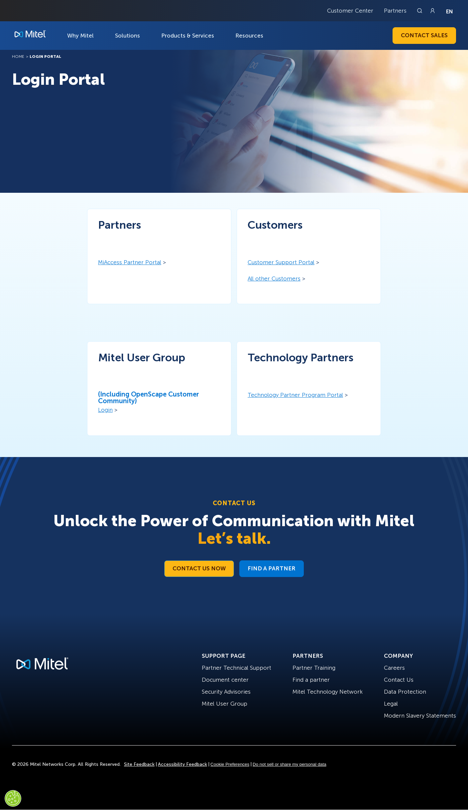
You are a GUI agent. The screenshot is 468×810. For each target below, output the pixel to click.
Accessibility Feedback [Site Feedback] (182, 764)
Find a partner (311, 679)
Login (105, 409)
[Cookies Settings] (13, 798)
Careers (394, 667)
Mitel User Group (224, 703)
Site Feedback (139, 764)
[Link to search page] (420, 10)
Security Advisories (226, 691)
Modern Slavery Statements (420, 715)
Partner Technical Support (236, 667)
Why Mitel (80, 35)
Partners (395, 10)
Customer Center (350, 10)
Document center (225, 679)
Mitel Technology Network (327, 691)
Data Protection (405, 691)
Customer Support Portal (281, 262)
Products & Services (187, 35)
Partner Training (313, 667)
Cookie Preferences (229, 764)
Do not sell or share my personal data (289, 764)
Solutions (127, 35)
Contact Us (398, 679)
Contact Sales (424, 35)
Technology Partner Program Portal (295, 395)
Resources (249, 35)
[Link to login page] (432, 10)
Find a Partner (271, 568)
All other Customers (274, 278)
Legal (391, 703)
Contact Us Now (199, 568)
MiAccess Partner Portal (129, 262)
